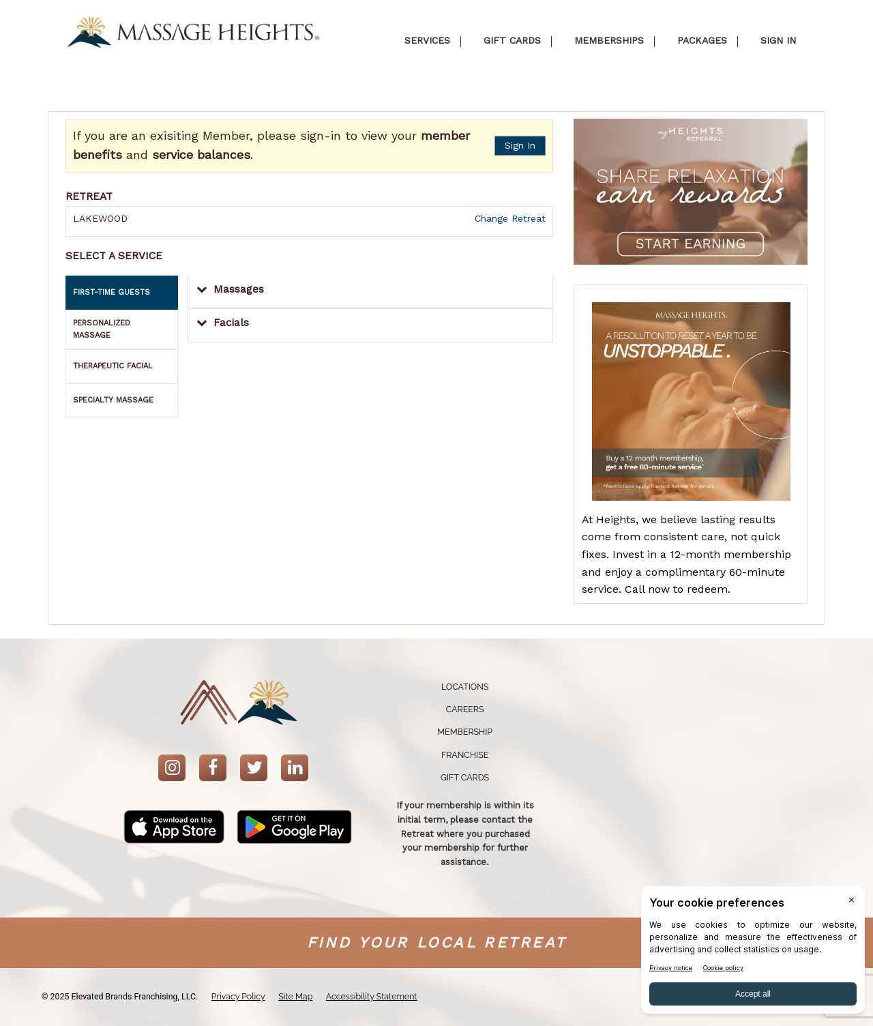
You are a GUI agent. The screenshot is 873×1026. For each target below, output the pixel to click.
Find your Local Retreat (437, 942)
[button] (370, 292)
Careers (465, 709)
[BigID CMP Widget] (753, 953)
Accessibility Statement (371, 996)
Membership (464, 732)
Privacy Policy (238, 996)
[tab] (121, 293)
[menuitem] (465, 687)
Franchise (464, 755)
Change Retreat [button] (508, 218)
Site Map (295, 996)
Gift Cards (465, 777)
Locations (464, 686)
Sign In (520, 145)
